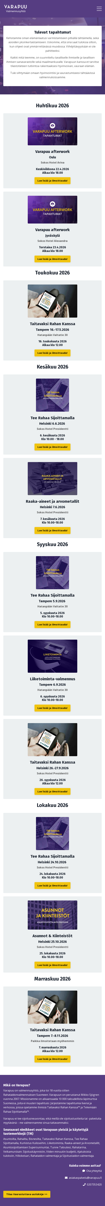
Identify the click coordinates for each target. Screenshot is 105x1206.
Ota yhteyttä (94, 1171)
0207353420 (94, 1184)
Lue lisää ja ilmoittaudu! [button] (52, 180)
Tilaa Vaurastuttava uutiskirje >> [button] (26, 1194)
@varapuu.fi (94, 1178)
